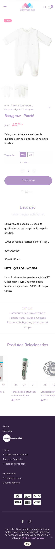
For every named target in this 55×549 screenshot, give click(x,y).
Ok (27, 544)
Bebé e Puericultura (22, 105)
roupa (27, 327)
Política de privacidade (14, 463)
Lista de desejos (11, 482)
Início (6, 105)
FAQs (6, 450)
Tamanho (9, 155)
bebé (35, 322)
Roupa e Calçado (12, 109)
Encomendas (9, 473)
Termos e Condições (13, 459)
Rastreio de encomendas (15, 454)
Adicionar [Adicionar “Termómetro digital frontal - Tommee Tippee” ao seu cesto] (25, 385)
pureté (44, 322)
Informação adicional (27, 214)
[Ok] (51, 537)
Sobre (6, 426)
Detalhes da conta (12, 478)
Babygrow (28, 109)
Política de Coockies (33, 538)
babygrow (25, 322)
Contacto (7, 431)
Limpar (26, 162)
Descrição (27, 207)
